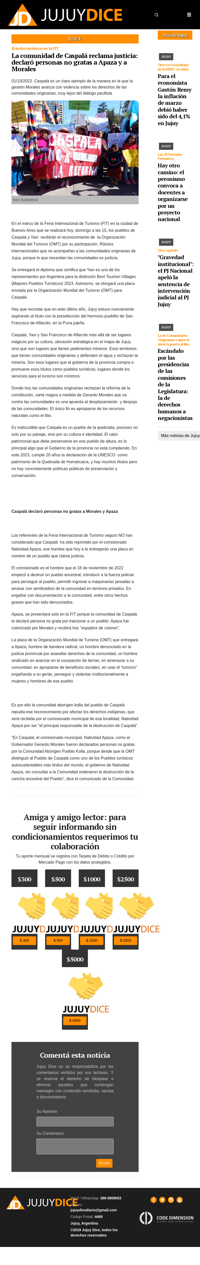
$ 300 (24, 940)
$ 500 (58, 940)
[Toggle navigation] (189, 15)
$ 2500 (125, 940)
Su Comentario (50, 1133)
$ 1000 (91, 940)
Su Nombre (46, 1111)
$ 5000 (75, 1021)
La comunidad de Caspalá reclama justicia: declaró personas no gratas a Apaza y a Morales (74, 62)
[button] (156, 15)
